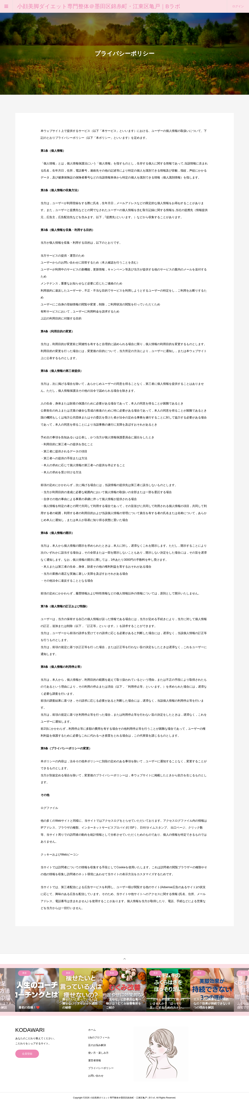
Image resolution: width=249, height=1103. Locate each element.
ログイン (238, 6)
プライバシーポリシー (101, 1068)
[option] (37, 990)
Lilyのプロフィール (99, 1037)
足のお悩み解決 (97, 1045)
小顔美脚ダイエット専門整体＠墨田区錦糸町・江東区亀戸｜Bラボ (98, 6)
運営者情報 (94, 1060)
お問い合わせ (95, 1075)
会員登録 (27, 1053)
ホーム (92, 1029)
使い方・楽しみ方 (98, 1052)
